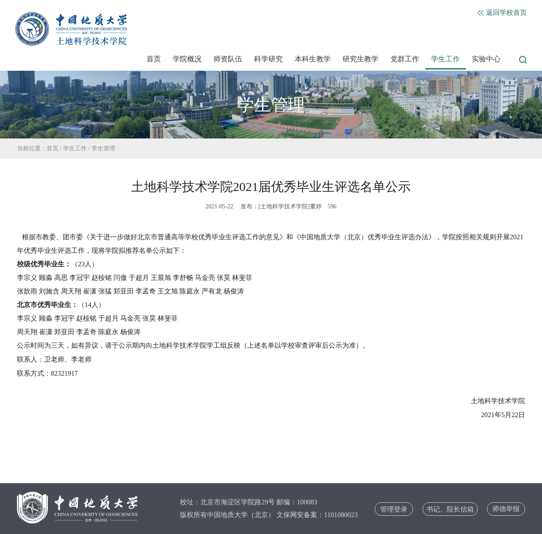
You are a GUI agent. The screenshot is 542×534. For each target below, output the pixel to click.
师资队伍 (227, 59)
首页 (154, 59)
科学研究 (268, 59)
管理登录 (393, 509)
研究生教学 (361, 59)
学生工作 (445, 59)
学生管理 (103, 148)
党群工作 (404, 59)
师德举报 (506, 508)
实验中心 (486, 59)
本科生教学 (313, 59)
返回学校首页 (502, 12)
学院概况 (187, 59)
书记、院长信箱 (450, 509)
